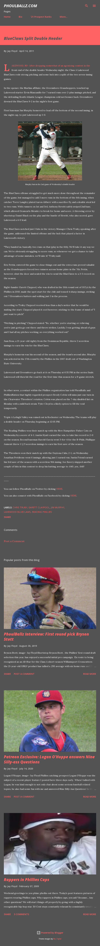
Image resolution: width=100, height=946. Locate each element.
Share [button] (7, 517)
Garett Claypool (39, 507)
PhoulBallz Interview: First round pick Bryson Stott (46, 636)
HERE (59, 488)
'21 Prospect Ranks (41, 16)
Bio (20, 16)
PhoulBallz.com (20, 5)
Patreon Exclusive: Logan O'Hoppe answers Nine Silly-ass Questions (49, 759)
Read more (89, 673)
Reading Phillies (42, 511)
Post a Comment (14, 541)
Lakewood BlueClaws (17, 511)
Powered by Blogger (50, 932)
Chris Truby (20, 507)
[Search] (86, 6)
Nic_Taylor (57, 939)
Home (7, 16)
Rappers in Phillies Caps (26, 879)
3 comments (21, 914)
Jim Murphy (57, 507)
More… (63, 16)
